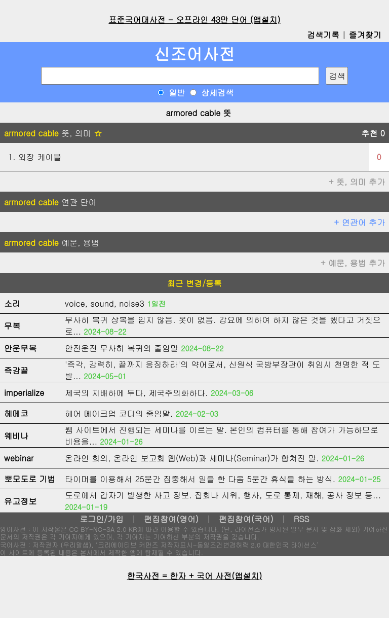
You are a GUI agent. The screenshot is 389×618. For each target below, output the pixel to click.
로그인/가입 (102, 519)
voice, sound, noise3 (104, 303)
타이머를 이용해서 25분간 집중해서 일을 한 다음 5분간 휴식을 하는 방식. (200, 479)
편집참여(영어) (171, 519)
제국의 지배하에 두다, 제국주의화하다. (136, 392)
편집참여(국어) (246, 519)
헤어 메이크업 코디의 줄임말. (119, 413)
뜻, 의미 (53, 133)
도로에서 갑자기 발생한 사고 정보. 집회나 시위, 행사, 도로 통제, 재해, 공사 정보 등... (223, 495)
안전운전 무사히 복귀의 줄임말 (121, 348)
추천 (373, 133)
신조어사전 (194, 53)
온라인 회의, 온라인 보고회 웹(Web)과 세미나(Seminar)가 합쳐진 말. (192, 458)
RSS (301, 519)
